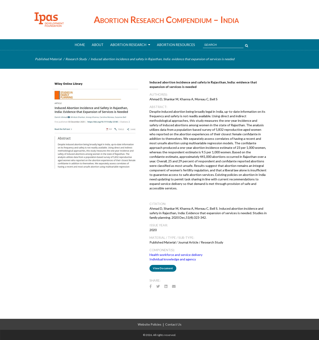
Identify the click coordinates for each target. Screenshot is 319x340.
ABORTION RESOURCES (176, 45)
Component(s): (162, 250)
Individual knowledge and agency (172, 259)
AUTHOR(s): (158, 94)
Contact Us (173, 324)
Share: (155, 280)
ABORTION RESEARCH (130, 45)
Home (80, 45)
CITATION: (157, 204)
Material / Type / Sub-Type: (171, 237)
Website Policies (149, 324)
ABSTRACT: (158, 107)
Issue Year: (158, 225)
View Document (163, 268)
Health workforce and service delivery (175, 255)
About (97, 45)
